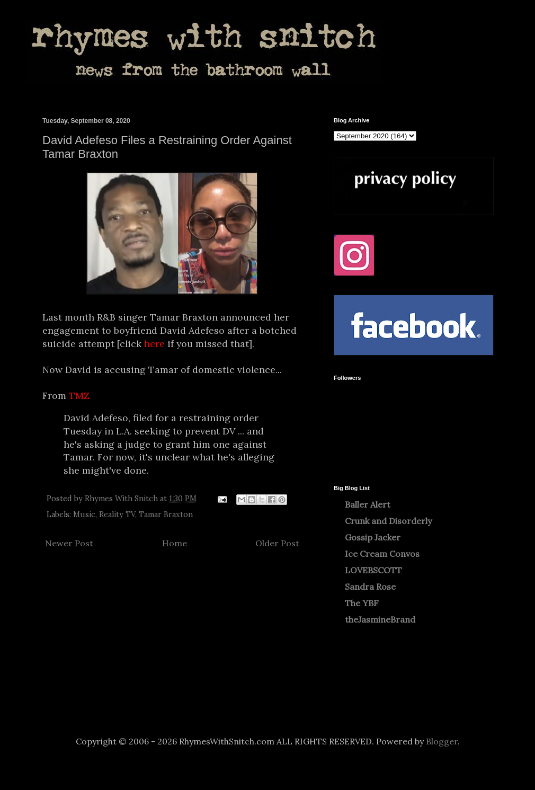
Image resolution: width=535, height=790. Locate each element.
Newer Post (69, 543)
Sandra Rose (370, 586)
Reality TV (117, 514)
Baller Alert (367, 504)
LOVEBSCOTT (373, 570)
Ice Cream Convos (382, 553)
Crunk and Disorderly (388, 521)
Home (174, 543)
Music (84, 514)
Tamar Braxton (166, 514)
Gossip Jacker (372, 537)
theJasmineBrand (380, 619)
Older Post (277, 543)
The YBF (362, 603)
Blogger (442, 741)
